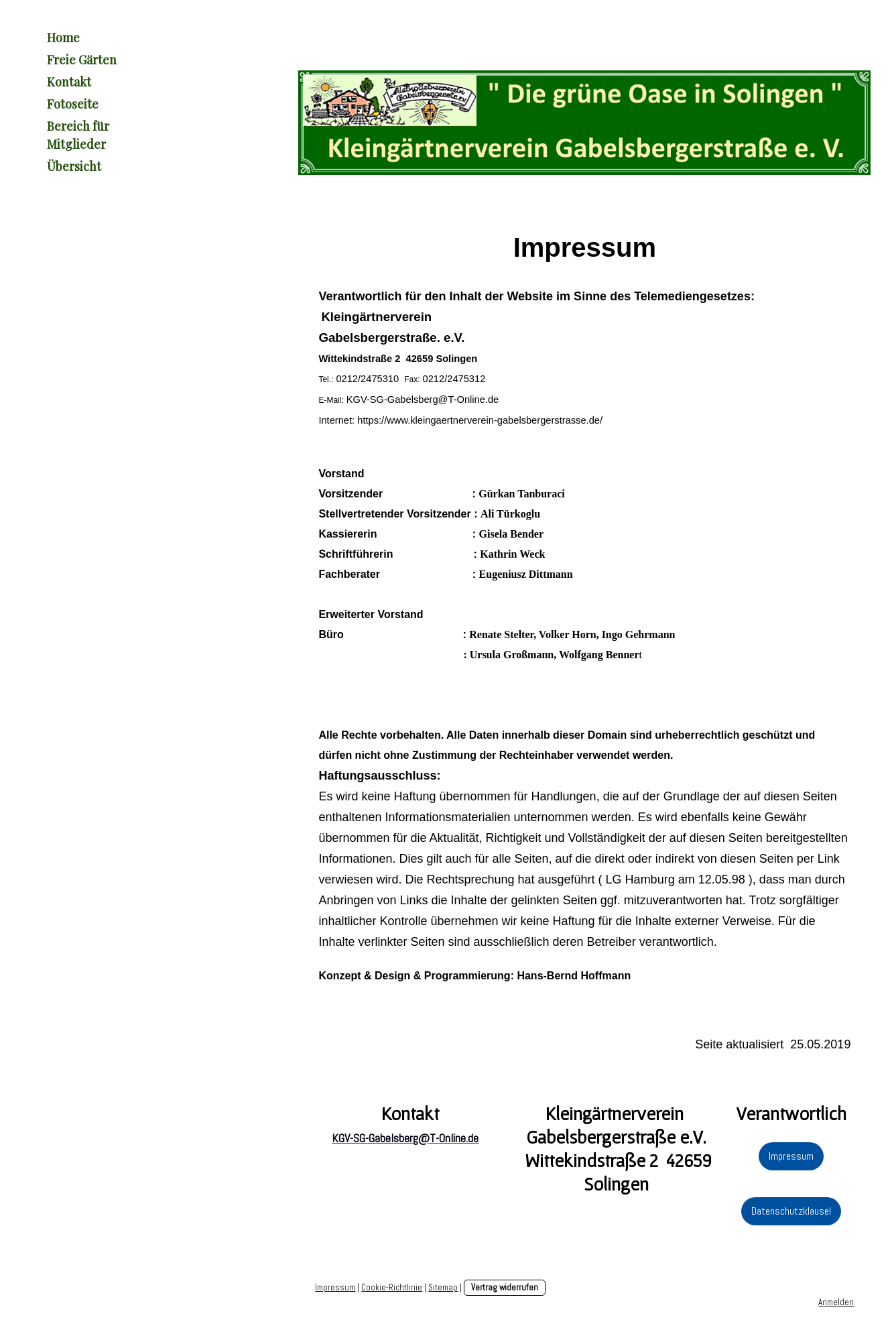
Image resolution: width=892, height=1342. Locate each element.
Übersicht (74, 166)
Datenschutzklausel (791, 1211)
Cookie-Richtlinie (391, 1287)
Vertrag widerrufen (504, 1287)
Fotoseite (73, 104)
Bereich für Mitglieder (78, 135)
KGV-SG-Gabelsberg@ (397, 399)
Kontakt (69, 82)
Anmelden (836, 1302)
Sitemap (443, 1287)
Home (63, 37)
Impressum (791, 1156)
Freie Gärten (82, 60)
